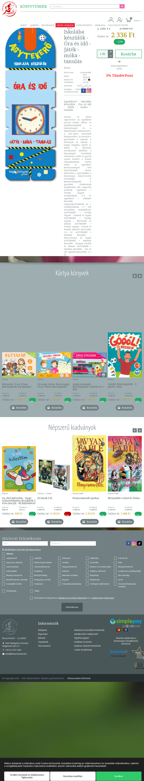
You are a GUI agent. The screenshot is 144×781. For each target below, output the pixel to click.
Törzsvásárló (41, 31)
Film (120, 562)
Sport (120, 579)
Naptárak (94, 575)
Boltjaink (42, 630)
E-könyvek (122, 558)
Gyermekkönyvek (42, 566)
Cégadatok (43, 641)
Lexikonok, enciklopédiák (129, 571)
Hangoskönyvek (69, 566)
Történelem (11, 591)
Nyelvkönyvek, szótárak (16, 579)
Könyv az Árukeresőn (118, 656)
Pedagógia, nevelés (42, 579)
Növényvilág (123, 575)
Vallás (36, 591)
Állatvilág (94, 558)
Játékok (65, 571)
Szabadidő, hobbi (14, 584)
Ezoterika (94, 562)
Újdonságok (47, 25)
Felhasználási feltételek (78, 678)
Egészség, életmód (14, 562)
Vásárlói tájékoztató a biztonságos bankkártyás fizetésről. (126, 641)
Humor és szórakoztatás (100, 566)
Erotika (65, 562)
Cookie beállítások (83, 649)
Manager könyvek (14, 575)
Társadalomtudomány (71, 584)
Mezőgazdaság (40, 575)
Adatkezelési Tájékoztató (86, 634)
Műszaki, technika (70, 575)
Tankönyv (38, 584)
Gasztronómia (12, 566)
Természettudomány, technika (127, 585)
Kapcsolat (25, 31)
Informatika (11, 571)
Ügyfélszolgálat (81, 638)
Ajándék (34, 25)
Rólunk (41, 638)
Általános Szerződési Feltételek (89, 630)
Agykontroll (11, 558)
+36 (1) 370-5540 (11, 650)
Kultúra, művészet (98, 571)
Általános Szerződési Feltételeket (73, 598)
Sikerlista (100, 25)
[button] (134, 19)
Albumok (66, 558)
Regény (65, 579)
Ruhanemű (94, 579)
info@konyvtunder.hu (14, 653)
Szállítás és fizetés (118, 25)
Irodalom (38, 571)
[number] (102, 54)
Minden (9, 553)
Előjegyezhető (84, 25)
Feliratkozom (72, 607)
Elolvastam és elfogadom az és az (74, 598)
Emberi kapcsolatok (43, 562)
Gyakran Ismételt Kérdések (87, 645)
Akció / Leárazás (65, 25)
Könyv (23, 25)
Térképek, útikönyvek (99, 584)
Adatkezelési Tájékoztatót (103, 598)
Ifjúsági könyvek (125, 566)
